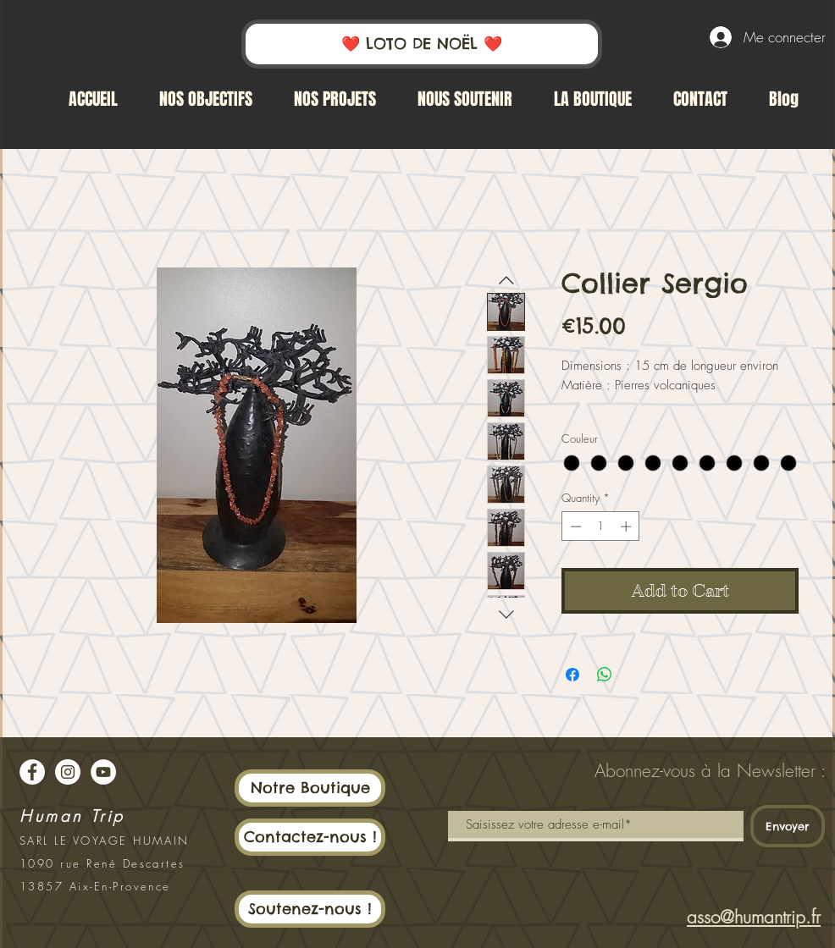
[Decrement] (574, 526)
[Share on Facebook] (572, 674)
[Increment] (627, 526)
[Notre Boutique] (310, 788)
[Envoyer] (787, 826)
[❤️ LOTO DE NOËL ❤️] (421, 44)
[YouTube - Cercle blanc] (103, 772)
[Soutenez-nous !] (310, 909)
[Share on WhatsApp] (604, 674)
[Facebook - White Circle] (32, 772)
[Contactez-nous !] (310, 837)
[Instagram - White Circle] (67, 772)
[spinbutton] (600, 526)
